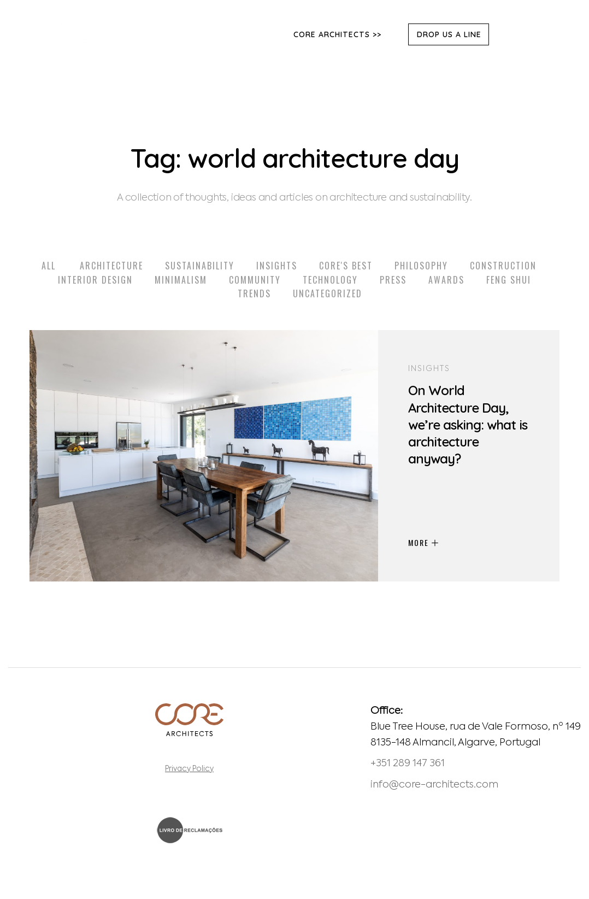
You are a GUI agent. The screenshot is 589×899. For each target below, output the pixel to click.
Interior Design (95, 279)
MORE (423, 542)
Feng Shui (508, 279)
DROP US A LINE (449, 34)
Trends (254, 293)
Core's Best (346, 265)
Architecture (111, 265)
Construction (503, 265)
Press (393, 279)
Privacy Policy (189, 769)
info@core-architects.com (434, 785)
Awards (446, 279)
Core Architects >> (337, 34)
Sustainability (199, 265)
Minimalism (181, 279)
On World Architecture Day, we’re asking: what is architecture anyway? (467, 424)
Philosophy (421, 265)
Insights (276, 265)
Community (255, 279)
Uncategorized (327, 293)
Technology (330, 279)
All (49, 265)
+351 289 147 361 (407, 763)
